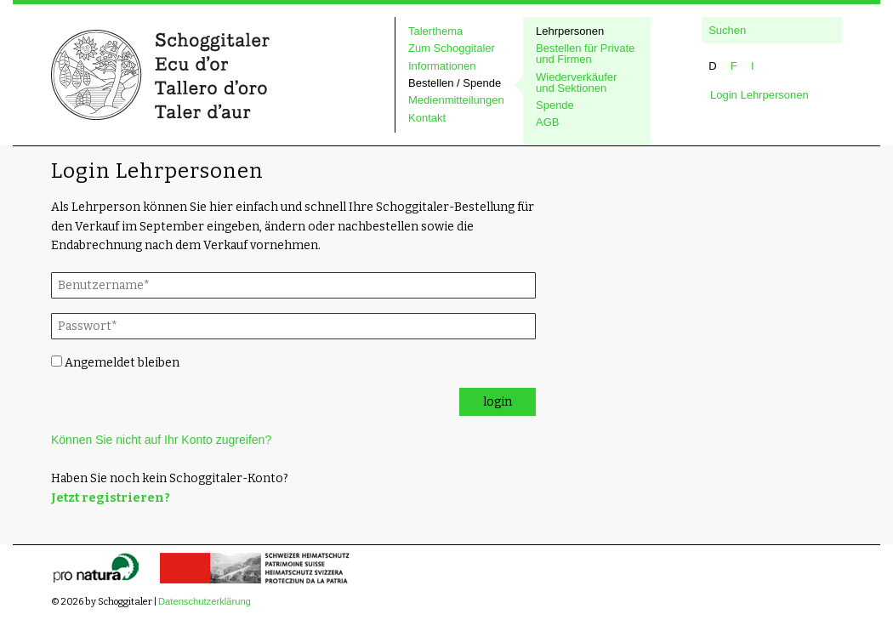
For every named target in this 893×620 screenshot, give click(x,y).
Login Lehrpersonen (759, 94)
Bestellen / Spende (454, 83)
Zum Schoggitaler (451, 48)
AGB (547, 122)
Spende (555, 105)
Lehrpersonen (570, 31)
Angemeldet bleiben (115, 363)
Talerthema (435, 31)
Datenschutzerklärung (204, 601)
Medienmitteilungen (456, 100)
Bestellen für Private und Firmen (585, 54)
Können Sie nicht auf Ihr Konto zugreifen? (161, 440)
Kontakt (427, 118)
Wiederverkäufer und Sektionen (576, 82)
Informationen (442, 66)
